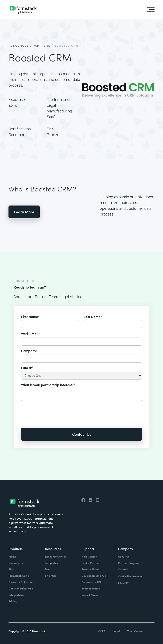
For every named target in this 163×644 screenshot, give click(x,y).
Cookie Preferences (130, 576)
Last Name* (93, 316)
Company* (29, 350)
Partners (42, 45)
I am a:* (27, 367)
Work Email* (30, 333)
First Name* (30, 316)
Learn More (24, 211)
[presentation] (53, 411)
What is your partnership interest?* (48, 384)
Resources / (20, 45)
